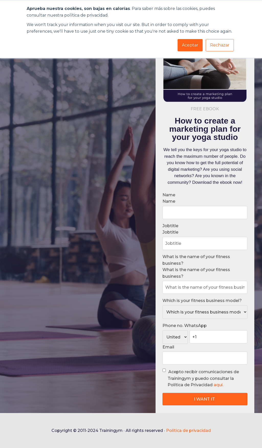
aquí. (218, 384)
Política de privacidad (188, 430)
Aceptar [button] (190, 45)
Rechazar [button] (220, 45)
